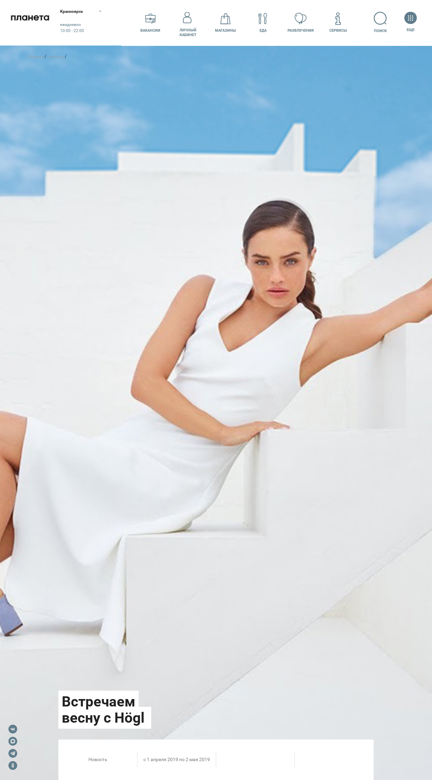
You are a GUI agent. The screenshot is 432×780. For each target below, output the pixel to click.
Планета (34, 23)
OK (12, 765)
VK (12, 729)
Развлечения (301, 22)
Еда (263, 22)
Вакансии (150, 22)
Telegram (12, 753)
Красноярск (81, 12)
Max (12, 741)
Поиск (376, 22)
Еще (410, 22)
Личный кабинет (188, 22)
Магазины (225, 22)
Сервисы (338, 22)
